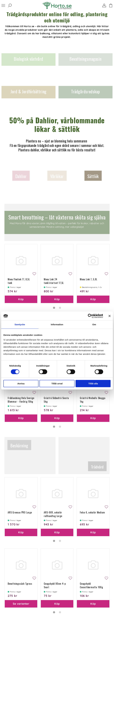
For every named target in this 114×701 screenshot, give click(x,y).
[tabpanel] (21, 273)
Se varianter (21, 603)
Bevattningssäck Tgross (20, 583)
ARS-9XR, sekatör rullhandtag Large (53, 514)
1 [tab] (54, 308)
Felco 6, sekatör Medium (92, 512)
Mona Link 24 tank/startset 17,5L (54, 281)
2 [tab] (60, 308)
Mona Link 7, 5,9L (88, 279)
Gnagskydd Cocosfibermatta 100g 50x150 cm (91, 587)
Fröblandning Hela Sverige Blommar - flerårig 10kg (21, 399)
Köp (21, 299)
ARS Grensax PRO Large (20, 512)
